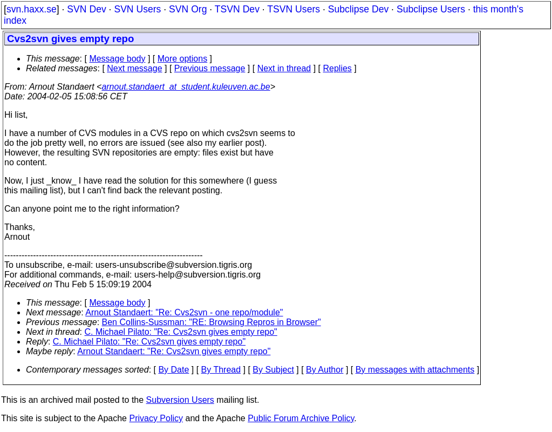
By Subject (273, 369)
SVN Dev (86, 9)
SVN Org (188, 9)
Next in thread (284, 68)
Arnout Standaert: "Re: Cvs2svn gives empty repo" (173, 351)
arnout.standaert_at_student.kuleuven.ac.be (185, 86)
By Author (324, 369)
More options (183, 58)
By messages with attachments (415, 369)
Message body (117, 58)
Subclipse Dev (358, 9)
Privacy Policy (156, 418)
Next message (134, 68)
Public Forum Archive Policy (301, 418)
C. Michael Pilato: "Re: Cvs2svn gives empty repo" (181, 331)
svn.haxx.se (31, 9)
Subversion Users (180, 399)
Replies (337, 68)
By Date (173, 369)
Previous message (210, 68)
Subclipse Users (431, 9)
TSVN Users (293, 9)
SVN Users (137, 9)
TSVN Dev (237, 9)
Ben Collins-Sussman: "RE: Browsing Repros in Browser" (211, 322)
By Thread (221, 369)
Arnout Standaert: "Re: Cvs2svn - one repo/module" (184, 312)
